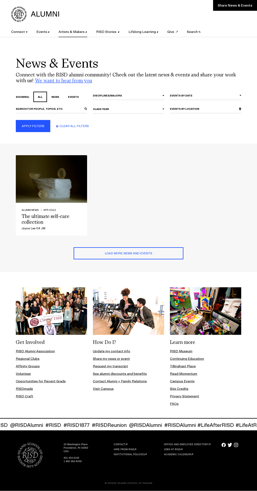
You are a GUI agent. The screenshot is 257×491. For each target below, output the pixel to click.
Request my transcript (110, 366)
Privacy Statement (184, 396)
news (53, 97)
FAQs (174, 404)
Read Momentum (183, 374)
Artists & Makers (72, 31)
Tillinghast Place (183, 366)
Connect (18, 31)
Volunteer (23, 374)
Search (194, 31)
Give (171, 31)
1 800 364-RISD (73, 461)
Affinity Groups (28, 366)
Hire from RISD (124, 449)
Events (42, 31)
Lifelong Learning (142, 31)
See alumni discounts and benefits (120, 374)
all (38, 97)
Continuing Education (187, 359)
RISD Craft (24, 396)
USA (66, 451)
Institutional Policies (129, 454)
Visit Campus (103, 389)
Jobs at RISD (172, 449)
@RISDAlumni (31, 425)
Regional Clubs (27, 359)
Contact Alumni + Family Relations (120, 381)
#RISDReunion (114, 425)
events (71, 97)
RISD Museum (181, 351)
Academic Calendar (177, 454)
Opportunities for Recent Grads (41, 381)
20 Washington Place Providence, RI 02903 (76, 446)
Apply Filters (33, 126)
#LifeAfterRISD (220, 425)
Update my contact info (111, 351)
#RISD (58, 425)
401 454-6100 (71, 458)
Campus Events (182, 381)
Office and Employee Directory (186, 444)
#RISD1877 (82, 425)
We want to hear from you (63, 80)
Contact (120, 444)
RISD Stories (106, 31)
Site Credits (179, 389)
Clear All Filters (74, 126)
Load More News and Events (128, 253)
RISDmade (24, 389)
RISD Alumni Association (35, 351)
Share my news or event (111, 359)
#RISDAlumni (185, 425)
